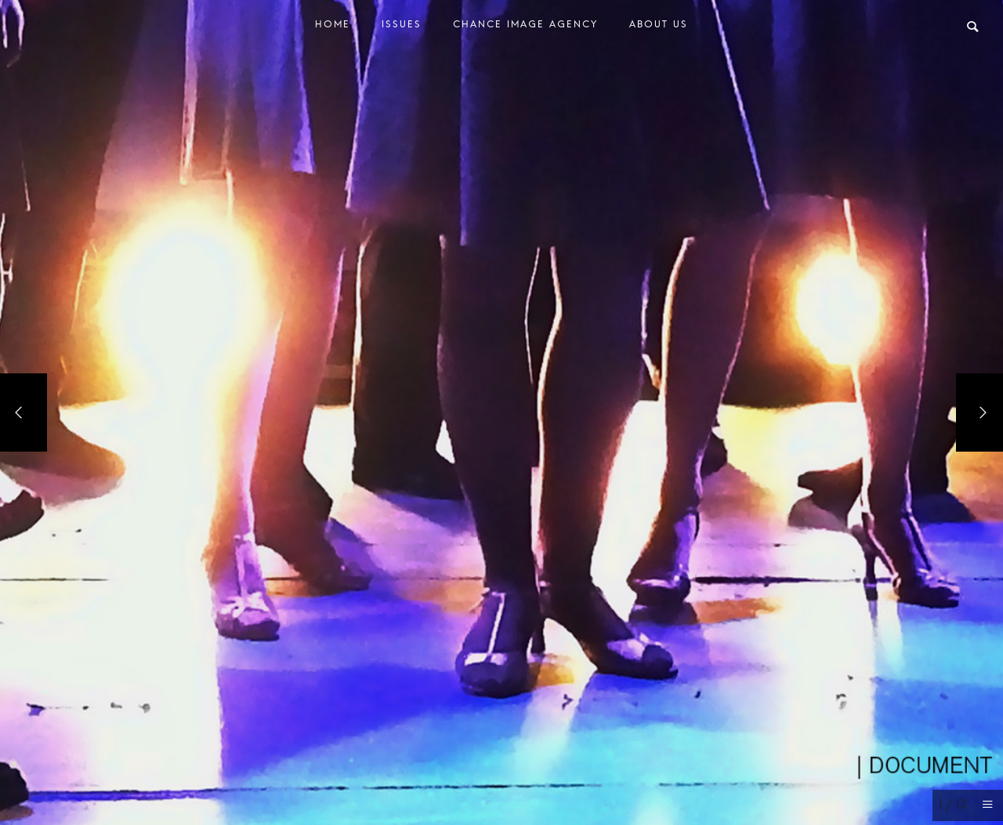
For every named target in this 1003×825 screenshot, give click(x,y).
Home (332, 27)
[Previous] (23, 412)
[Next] (979, 412)
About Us (659, 27)
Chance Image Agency (525, 27)
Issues (401, 27)
